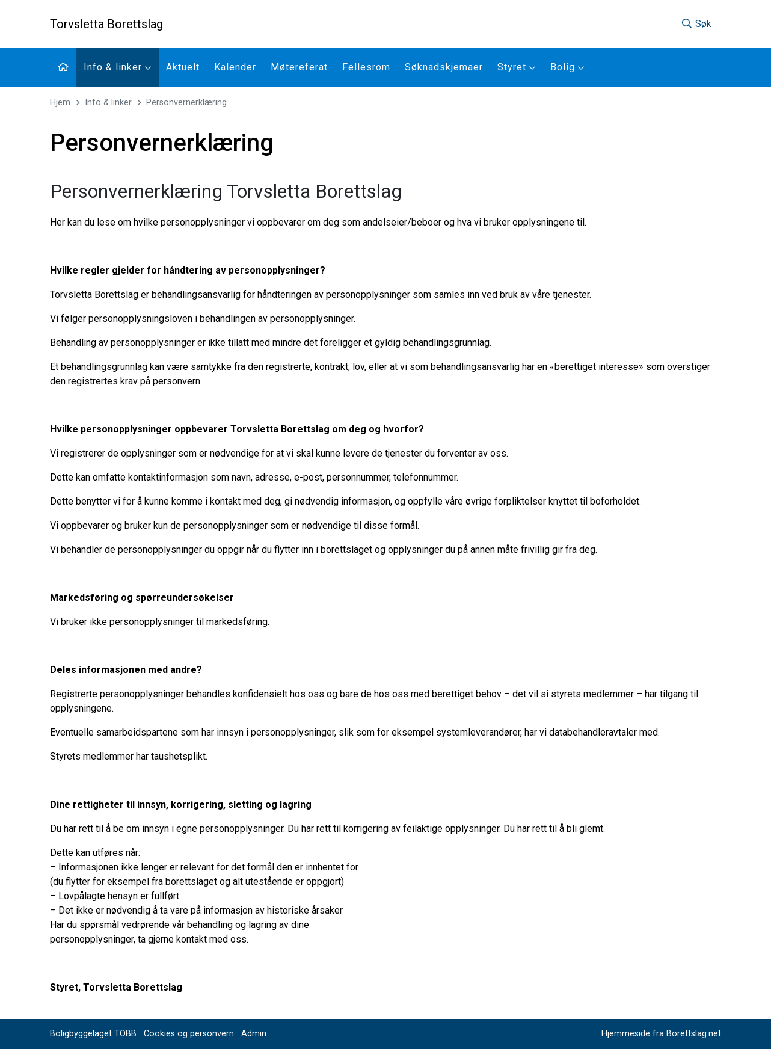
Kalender (235, 67)
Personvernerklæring (186, 102)
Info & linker (118, 67)
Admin (253, 1034)
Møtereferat (299, 67)
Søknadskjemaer (444, 67)
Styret (516, 67)
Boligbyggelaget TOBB (93, 1034)
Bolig (567, 67)
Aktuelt (183, 67)
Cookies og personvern (189, 1034)
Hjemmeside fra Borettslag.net (661, 1034)
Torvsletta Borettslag (106, 24)
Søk (696, 23)
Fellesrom (366, 67)
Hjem (60, 102)
